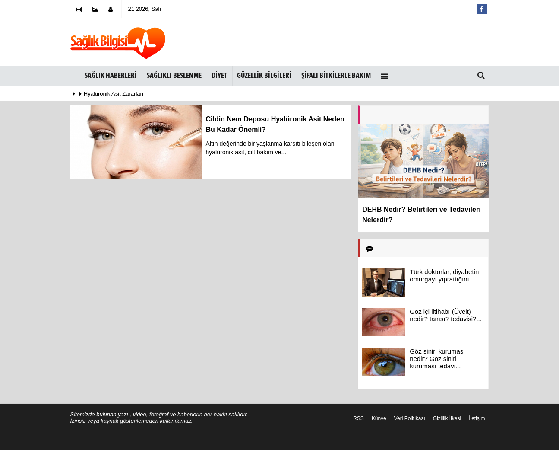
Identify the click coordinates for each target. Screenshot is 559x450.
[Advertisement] (335, 41)
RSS (358, 418)
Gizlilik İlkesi (447, 418)
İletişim (477, 418)
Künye (379, 418)
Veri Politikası (409, 418)
